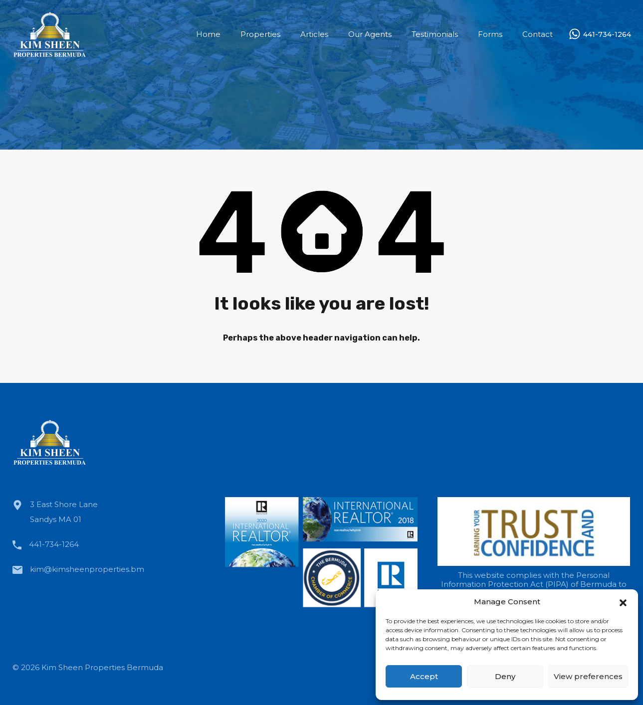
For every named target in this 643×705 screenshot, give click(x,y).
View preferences (588, 676)
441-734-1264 (607, 34)
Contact (537, 34)
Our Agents (370, 34)
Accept (424, 676)
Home (208, 34)
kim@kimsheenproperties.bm (87, 569)
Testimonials (435, 34)
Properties (260, 34)
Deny (505, 676)
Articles (314, 34)
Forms (490, 34)
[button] (623, 602)
